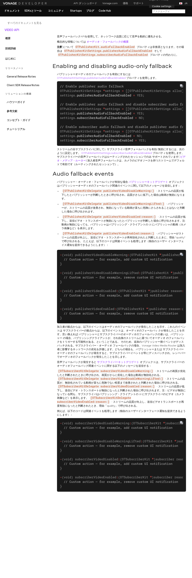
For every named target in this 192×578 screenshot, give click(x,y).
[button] (184, 3)
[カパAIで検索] (168, 11)
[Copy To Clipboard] (181, 86)
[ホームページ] (25, 3)
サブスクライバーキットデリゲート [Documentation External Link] (118, 362)
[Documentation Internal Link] (28, 23)
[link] (12, 11)
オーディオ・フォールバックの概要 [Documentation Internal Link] (108, 41)
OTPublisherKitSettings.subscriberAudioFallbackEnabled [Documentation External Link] (116, 152)
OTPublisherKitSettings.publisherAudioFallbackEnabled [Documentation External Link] (91, 77)
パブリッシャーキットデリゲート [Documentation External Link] (148, 181)
